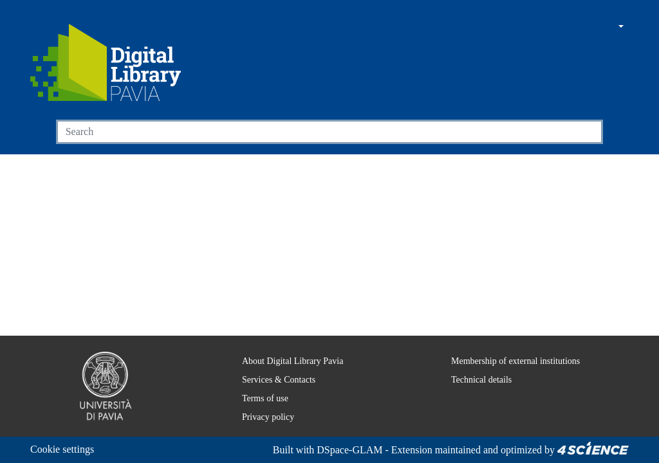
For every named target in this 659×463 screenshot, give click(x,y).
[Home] (105, 62)
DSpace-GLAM (335, 450)
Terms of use (259, 398)
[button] (585, 27)
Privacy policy (259, 417)
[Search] (314, 132)
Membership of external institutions (511, 361)
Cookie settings (66, 449)
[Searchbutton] (588, 132)
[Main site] (560, 27)
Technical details (472, 379)
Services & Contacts (272, 379)
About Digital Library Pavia (285, 361)
